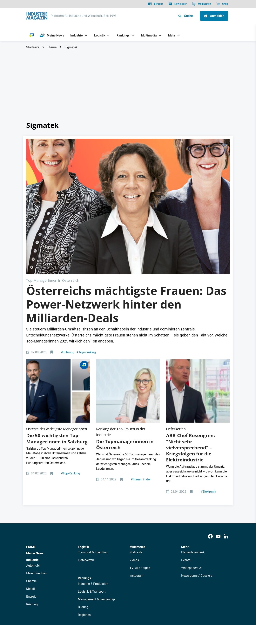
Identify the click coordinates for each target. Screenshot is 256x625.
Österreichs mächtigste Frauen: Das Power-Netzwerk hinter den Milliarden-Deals (126, 236)
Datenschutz (38, 602)
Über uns (66, 568)
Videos (134, 464)
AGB (53, 602)
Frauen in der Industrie (141, 386)
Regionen (84, 519)
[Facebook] (210, 441)
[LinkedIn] (226, 441)
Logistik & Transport (91, 496)
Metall (30, 493)
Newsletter (100, 568)
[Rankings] (122, 35)
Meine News (35, 458)
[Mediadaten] (201, 4)
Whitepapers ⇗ (191, 472)
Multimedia (137, 451)
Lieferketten (86, 464)
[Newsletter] (177, 4)
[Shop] (222, 4)
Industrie (32, 464)
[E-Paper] (155, 4)
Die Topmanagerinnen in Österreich (125, 348)
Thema (52, 47)
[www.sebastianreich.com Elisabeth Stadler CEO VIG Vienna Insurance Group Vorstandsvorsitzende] (128, 309)
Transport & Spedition (93, 457)
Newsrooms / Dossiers (196, 480)
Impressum (66, 602)
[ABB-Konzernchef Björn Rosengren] (198, 309)
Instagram (137, 480)
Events (185, 464)
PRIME (31, 451)
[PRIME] (31, 35)
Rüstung (32, 509)
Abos (113, 568)
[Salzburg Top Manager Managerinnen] (58, 309)
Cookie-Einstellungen (105, 602)
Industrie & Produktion (93, 488)
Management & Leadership (96, 503)
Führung (67, 284)
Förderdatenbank (193, 457)
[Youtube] (218, 441)
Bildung (83, 511)
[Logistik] (98, 35)
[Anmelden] (214, 16)
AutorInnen (82, 568)
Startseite (32, 47)
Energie (31, 501)
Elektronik (208, 396)
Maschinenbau (36, 477)
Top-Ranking (86, 284)
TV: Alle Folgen (140, 472)
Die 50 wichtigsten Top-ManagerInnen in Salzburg (57, 343)
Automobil (33, 470)
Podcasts (136, 457)
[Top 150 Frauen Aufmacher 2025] (128, 172)
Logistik (83, 451)
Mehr (185, 451)
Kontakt (82, 602)
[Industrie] (75, 35)
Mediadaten (141, 568)
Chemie (31, 485)
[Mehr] (170, 35)
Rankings (84, 483)
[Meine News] (52, 35)
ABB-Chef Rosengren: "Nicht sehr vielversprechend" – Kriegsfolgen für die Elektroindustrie (190, 352)
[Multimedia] (147, 35)
